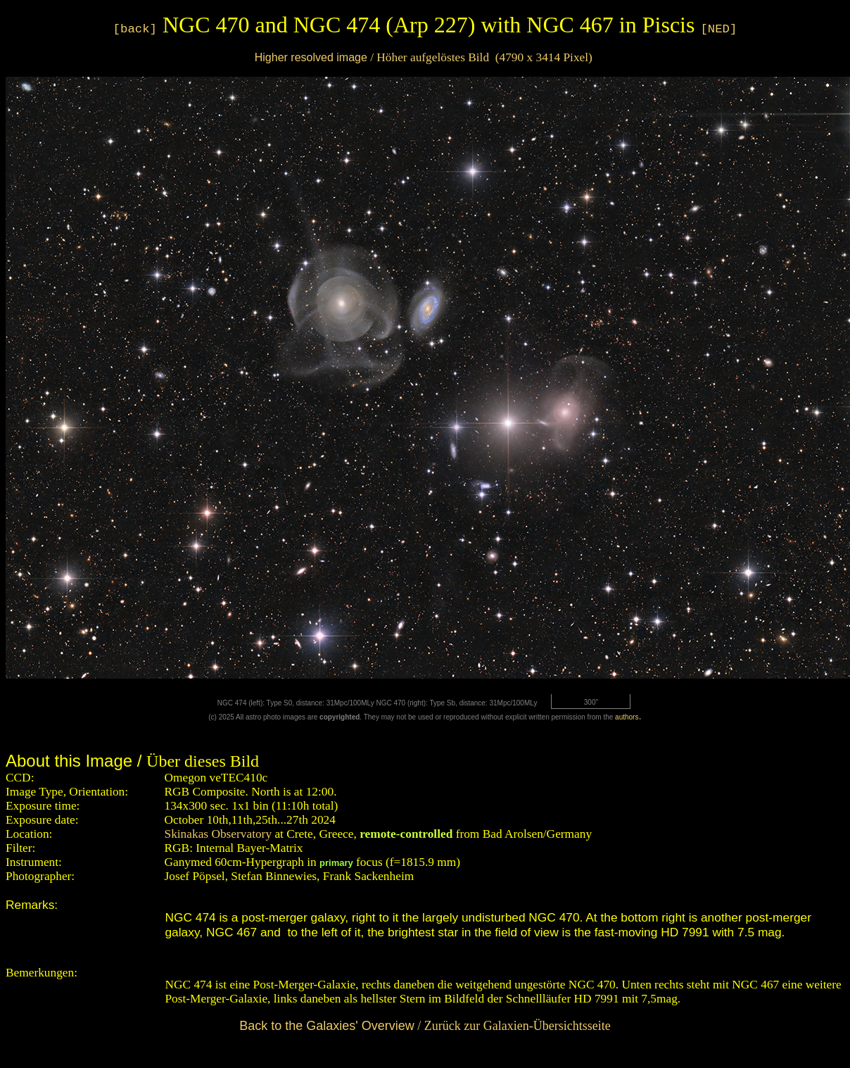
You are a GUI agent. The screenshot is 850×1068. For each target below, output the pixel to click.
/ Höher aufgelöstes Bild (423, 57)
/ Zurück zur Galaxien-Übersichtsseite (424, 1026)
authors (626, 717)
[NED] (718, 29)
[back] (135, 29)
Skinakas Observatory (218, 834)
